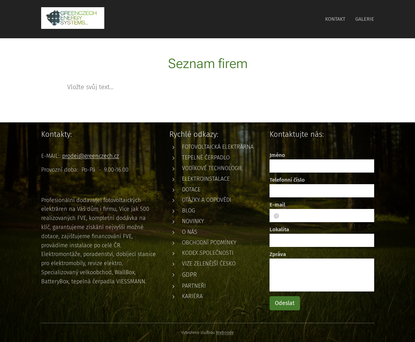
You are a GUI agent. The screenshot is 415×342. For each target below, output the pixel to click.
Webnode (225, 332)
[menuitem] (337, 19)
